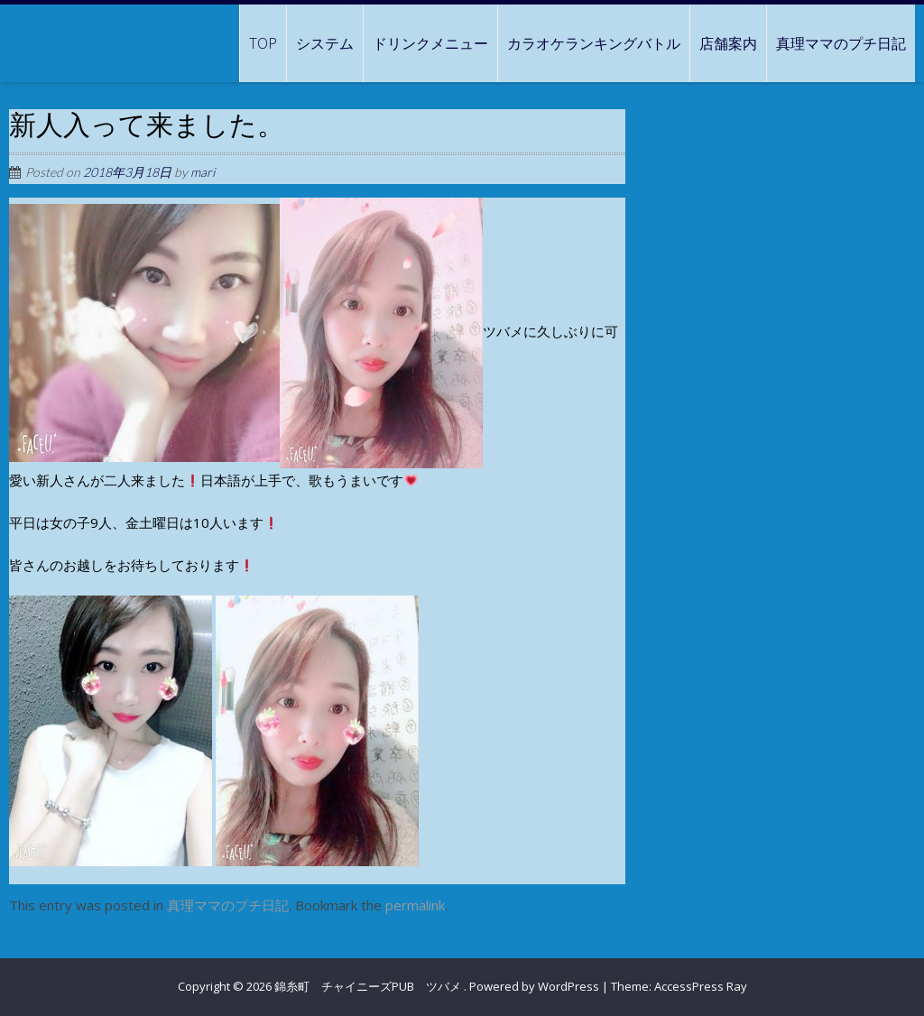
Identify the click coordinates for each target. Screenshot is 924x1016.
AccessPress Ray (700, 986)
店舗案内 (728, 43)
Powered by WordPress (534, 986)
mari (202, 172)
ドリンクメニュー (430, 43)
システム (325, 43)
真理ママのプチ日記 (841, 43)
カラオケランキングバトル (593, 43)
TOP (263, 43)
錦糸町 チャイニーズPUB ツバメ (369, 986)
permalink (415, 905)
